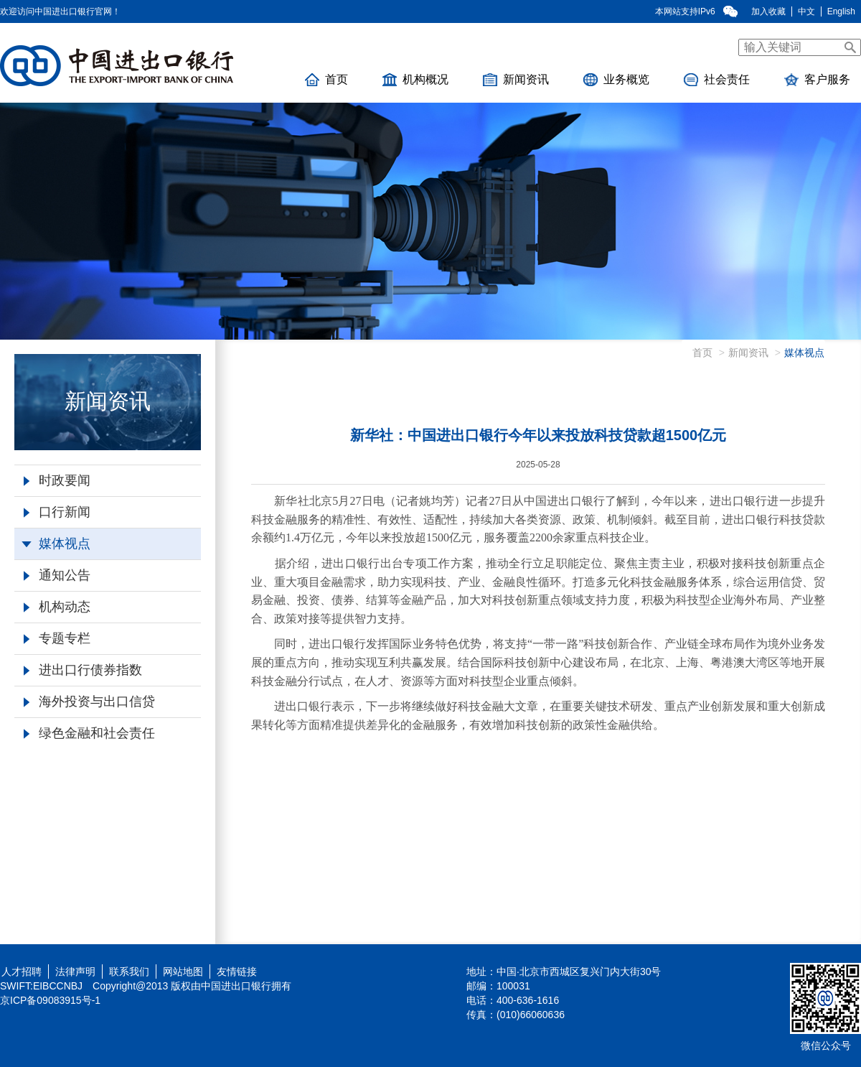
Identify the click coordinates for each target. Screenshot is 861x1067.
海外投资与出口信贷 (89, 701)
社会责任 (717, 79)
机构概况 (415, 79)
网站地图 (183, 971)
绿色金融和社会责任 (89, 733)
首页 (326, 79)
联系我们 (129, 971)
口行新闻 (57, 512)
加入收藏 (768, 11)
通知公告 (57, 575)
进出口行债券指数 (83, 670)
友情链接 (237, 971)
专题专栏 (57, 638)
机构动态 (57, 607)
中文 (806, 11)
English (841, 11)
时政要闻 (57, 480)
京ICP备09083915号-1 (50, 1000)
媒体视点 (56, 543)
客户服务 (817, 79)
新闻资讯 (516, 79)
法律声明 (75, 971)
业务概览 (616, 79)
